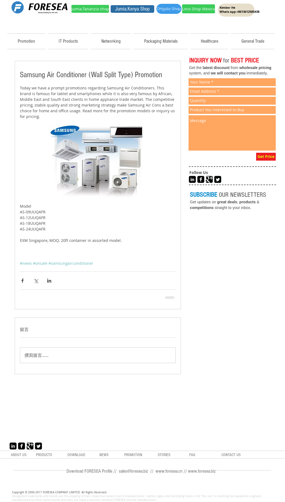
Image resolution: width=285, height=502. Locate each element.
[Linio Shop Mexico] (198, 9)
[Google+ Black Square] (209, 179)
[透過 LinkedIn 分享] (49, 280)
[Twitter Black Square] (217, 179)
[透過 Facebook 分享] (22, 280)
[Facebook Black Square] (200, 179)
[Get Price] (266, 157)
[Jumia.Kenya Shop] (132, 9)
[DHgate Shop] (168, 9)
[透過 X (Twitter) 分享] (35, 280)
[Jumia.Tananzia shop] (90, 8)
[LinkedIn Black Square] (192, 179)
